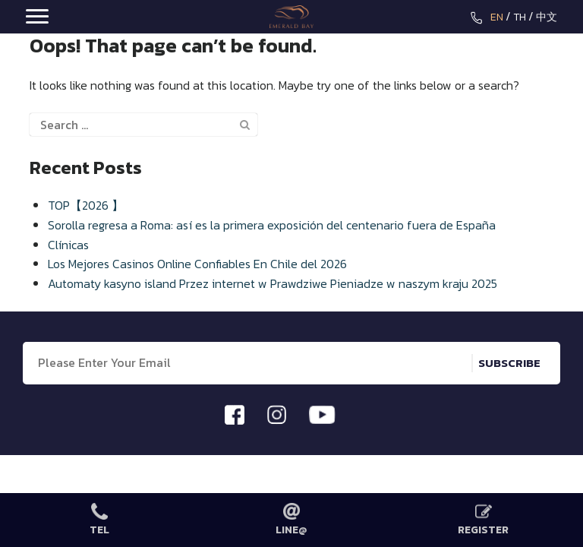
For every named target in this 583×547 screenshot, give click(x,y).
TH (519, 17)
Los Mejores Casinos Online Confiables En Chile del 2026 (197, 264)
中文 (546, 17)
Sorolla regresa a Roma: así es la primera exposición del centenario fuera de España (272, 225)
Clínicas (68, 245)
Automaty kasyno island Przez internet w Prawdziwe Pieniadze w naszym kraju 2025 (272, 283)
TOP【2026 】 (86, 205)
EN (496, 17)
